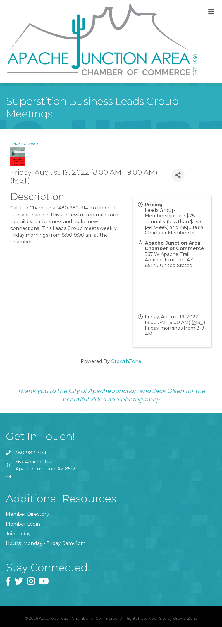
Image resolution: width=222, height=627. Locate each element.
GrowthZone (126, 361)
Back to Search (26, 143)
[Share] (178, 175)
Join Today (18, 533)
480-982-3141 (30, 452)
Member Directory (27, 514)
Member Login (23, 524)
